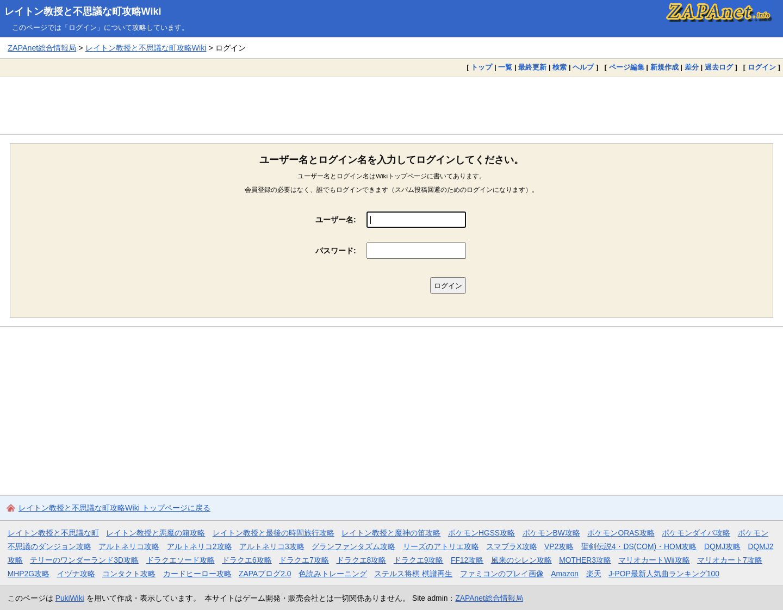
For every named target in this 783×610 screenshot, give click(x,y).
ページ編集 (626, 67)
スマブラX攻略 (511, 546)
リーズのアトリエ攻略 (441, 546)
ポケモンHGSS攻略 (481, 532)
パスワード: (335, 250)
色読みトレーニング (333, 573)
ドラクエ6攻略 (247, 560)
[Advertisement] (391, 105)
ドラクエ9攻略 (419, 560)
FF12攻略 (467, 560)
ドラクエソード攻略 (180, 560)
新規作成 (664, 67)
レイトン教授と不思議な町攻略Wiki (82, 11)
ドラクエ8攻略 (362, 560)
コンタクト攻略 (129, 573)
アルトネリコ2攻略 (199, 546)
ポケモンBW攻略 (551, 532)
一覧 (505, 67)
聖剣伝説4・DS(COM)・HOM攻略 (639, 546)
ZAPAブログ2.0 (265, 573)
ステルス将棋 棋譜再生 (413, 573)
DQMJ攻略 (722, 546)
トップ (481, 67)
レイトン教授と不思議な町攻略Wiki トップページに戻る (114, 507)
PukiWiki (69, 598)
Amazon (565, 573)
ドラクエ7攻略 (304, 560)
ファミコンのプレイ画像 (502, 573)
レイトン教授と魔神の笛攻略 (390, 532)
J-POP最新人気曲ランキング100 (663, 573)
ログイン (762, 67)
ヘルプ (583, 67)
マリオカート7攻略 (729, 560)
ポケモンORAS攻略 (620, 532)
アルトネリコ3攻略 (271, 546)
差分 (692, 67)
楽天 (593, 573)
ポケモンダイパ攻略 (696, 532)
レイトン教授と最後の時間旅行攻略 (273, 532)
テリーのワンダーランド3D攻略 (84, 560)
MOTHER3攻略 (585, 560)
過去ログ (719, 67)
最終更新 (532, 67)
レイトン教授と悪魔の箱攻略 (155, 532)
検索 (559, 67)
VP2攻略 (559, 546)
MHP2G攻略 (28, 573)
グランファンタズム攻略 (353, 546)
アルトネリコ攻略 (128, 546)
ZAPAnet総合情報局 (42, 47)
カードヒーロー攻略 (197, 573)
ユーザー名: (335, 219)
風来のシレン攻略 (521, 560)
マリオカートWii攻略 (653, 560)
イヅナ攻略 (76, 573)
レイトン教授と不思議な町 (53, 532)
